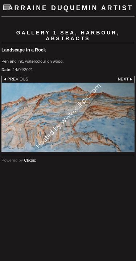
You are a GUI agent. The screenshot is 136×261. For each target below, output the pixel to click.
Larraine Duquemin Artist (68, 8)
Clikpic (30, 160)
